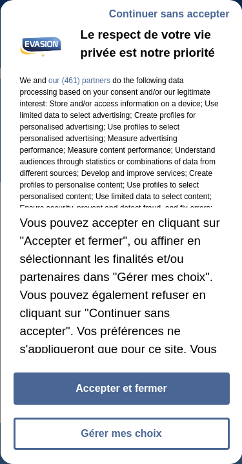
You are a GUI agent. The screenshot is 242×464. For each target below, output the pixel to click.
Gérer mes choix (121, 433)
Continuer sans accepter (168, 13)
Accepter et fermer (121, 388)
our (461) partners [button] (79, 80)
